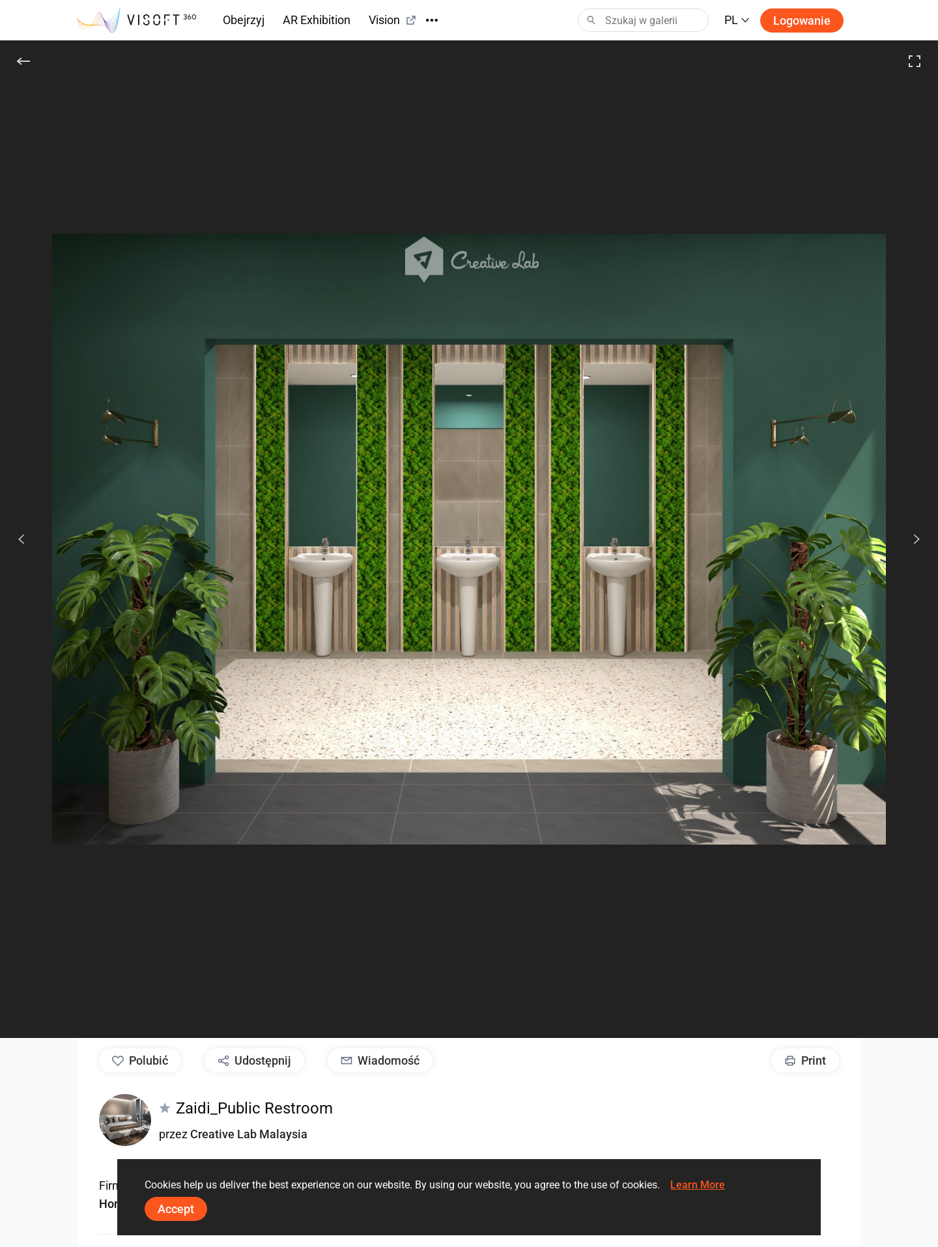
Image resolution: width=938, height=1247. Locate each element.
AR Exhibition (316, 20)
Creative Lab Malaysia (248, 1134)
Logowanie (802, 20)
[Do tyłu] (23, 61)
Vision (393, 20)
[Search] (643, 20)
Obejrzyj (243, 20)
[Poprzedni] (21, 539)
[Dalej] (909, 539)
